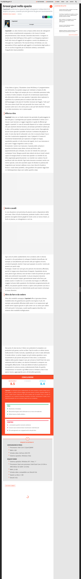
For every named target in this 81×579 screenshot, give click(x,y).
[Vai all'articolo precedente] (79, 289)
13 (44, 381)
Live (67, 1)
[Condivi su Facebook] (43, 17)
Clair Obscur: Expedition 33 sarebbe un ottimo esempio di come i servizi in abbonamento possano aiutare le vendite (68, 15)
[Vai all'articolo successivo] (1, 289)
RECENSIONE (5, 14)
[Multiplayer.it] (6, 1)
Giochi (71, 1)
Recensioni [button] (49, 1)
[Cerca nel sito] (76, 1)
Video (62, 1)
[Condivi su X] (46, 17)
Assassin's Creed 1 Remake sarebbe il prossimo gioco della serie (66, 26)
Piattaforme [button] (40, 1)
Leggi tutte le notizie (73, 34)
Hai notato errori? (10, 485)
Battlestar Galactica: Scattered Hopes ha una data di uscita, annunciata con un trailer (68, 31)
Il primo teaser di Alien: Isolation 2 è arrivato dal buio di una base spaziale (68, 10)
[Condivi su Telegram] (51, 17)
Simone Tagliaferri (12, 14)
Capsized (14, 21)
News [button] (57, 1)
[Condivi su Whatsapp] (48, 17)
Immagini (31, 24)
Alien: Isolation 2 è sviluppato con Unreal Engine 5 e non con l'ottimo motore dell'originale (67, 20)
